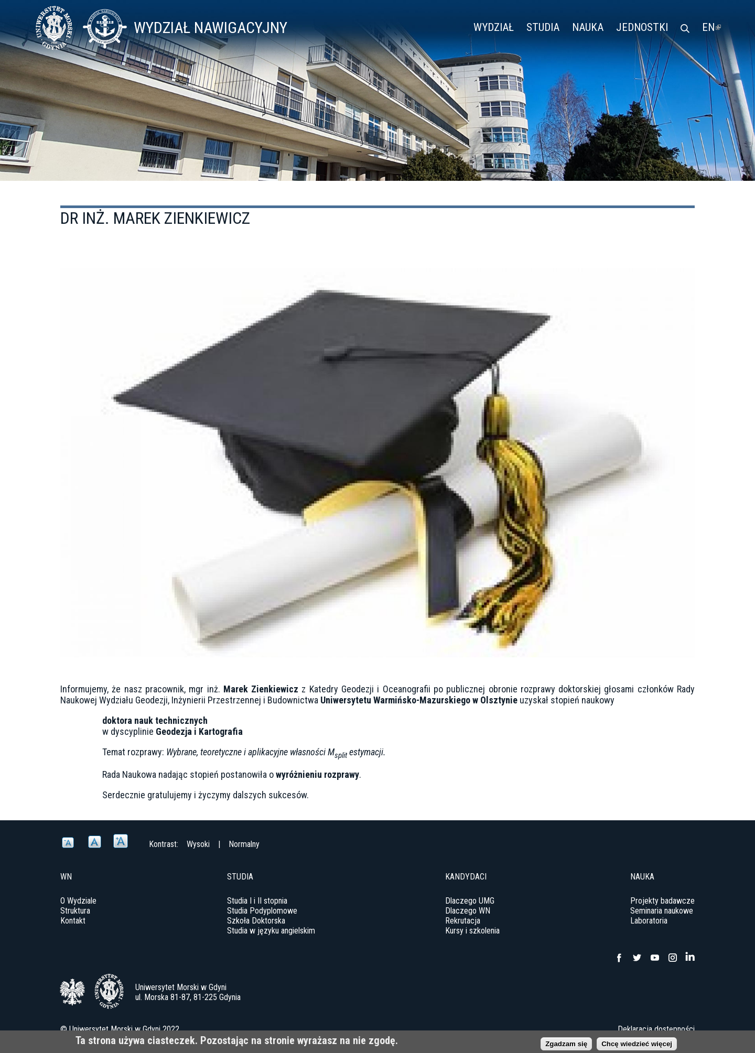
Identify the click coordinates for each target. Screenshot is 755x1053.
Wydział (493, 27)
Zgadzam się (566, 1046)
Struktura (75, 911)
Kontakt (72, 921)
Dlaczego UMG (469, 901)
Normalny (244, 844)
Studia (542, 27)
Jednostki (642, 27)
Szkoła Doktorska (256, 921)
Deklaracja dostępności (656, 1029)
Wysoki (198, 844)
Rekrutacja (462, 921)
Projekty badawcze (662, 901)
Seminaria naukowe (661, 911)
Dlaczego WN (467, 911)
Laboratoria (648, 921)
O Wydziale (78, 901)
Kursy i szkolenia (472, 931)
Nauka (587, 27)
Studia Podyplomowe (262, 911)
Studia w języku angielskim (271, 931)
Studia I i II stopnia (257, 901)
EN (711, 27)
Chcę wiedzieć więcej (636, 1046)
